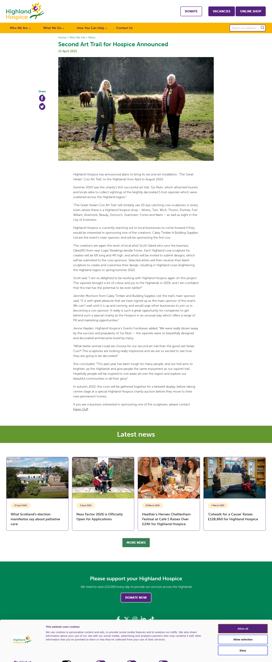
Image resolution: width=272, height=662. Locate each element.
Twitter (42, 106)
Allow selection (243, 631)
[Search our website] (247, 27)
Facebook (42, 98)
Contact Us (124, 28)
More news (136, 543)
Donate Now (136, 598)
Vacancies (221, 11)
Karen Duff (80, 409)
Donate (191, 11)
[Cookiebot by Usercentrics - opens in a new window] (22, 655)
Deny (243, 642)
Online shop (250, 11)
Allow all (242, 620)
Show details (183, 655)
